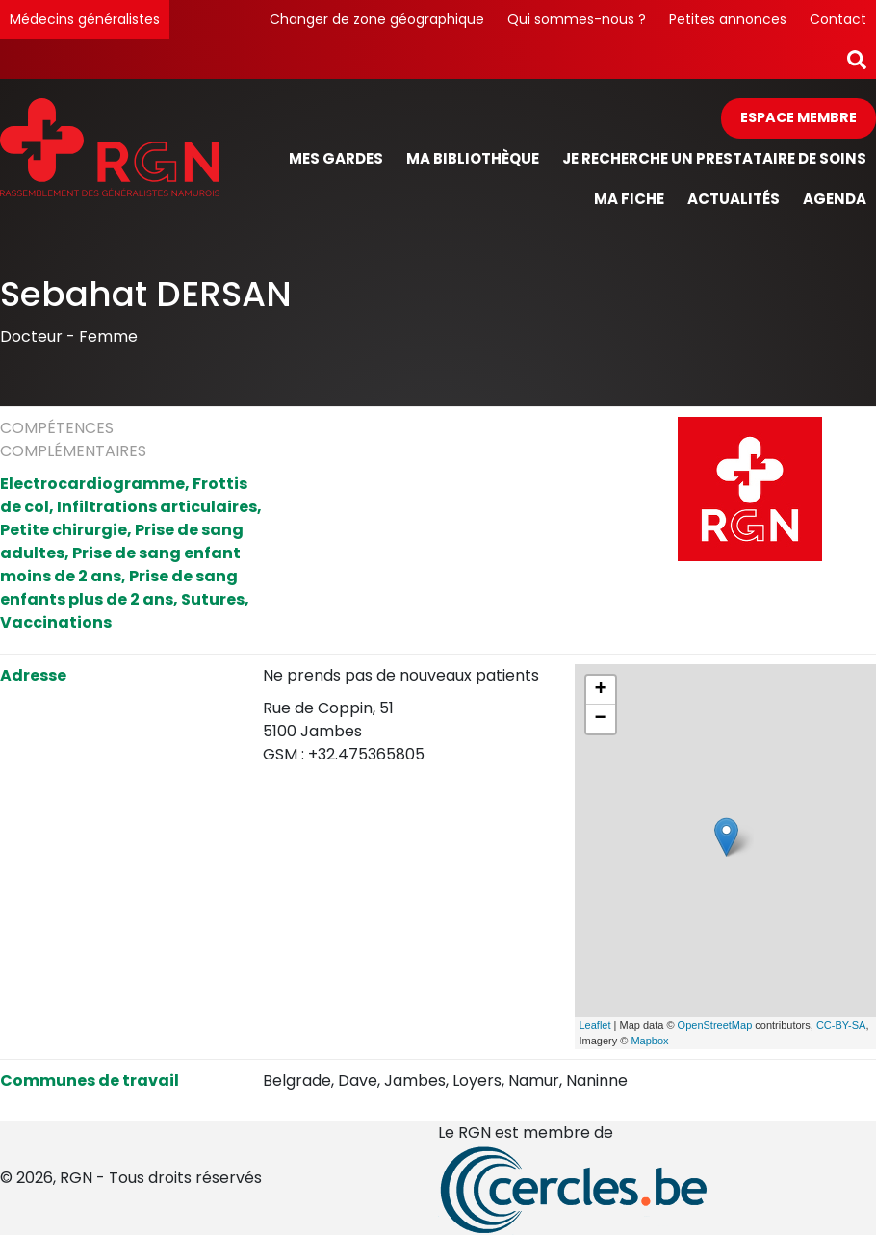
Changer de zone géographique (377, 19)
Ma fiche (629, 199)
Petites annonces (727, 19)
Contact (838, 19)
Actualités (733, 199)
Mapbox (649, 1040)
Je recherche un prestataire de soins (714, 158)
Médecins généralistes (85, 19)
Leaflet (595, 1025)
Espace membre (798, 117)
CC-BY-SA (841, 1025)
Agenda (834, 199)
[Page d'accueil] (109, 159)
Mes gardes (336, 158)
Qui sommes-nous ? (576, 19)
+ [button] (600, 690)
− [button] (600, 719)
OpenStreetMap (715, 1025)
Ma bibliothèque (472, 158)
